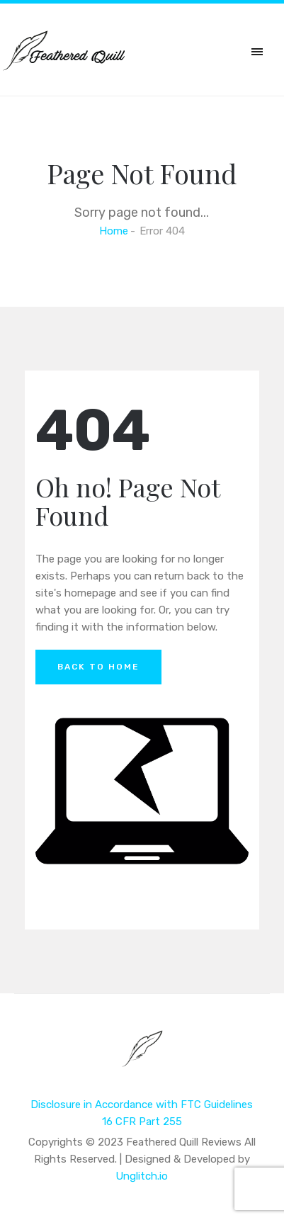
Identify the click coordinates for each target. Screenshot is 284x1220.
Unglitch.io (141, 1176)
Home (113, 231)
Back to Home (98, 667)
